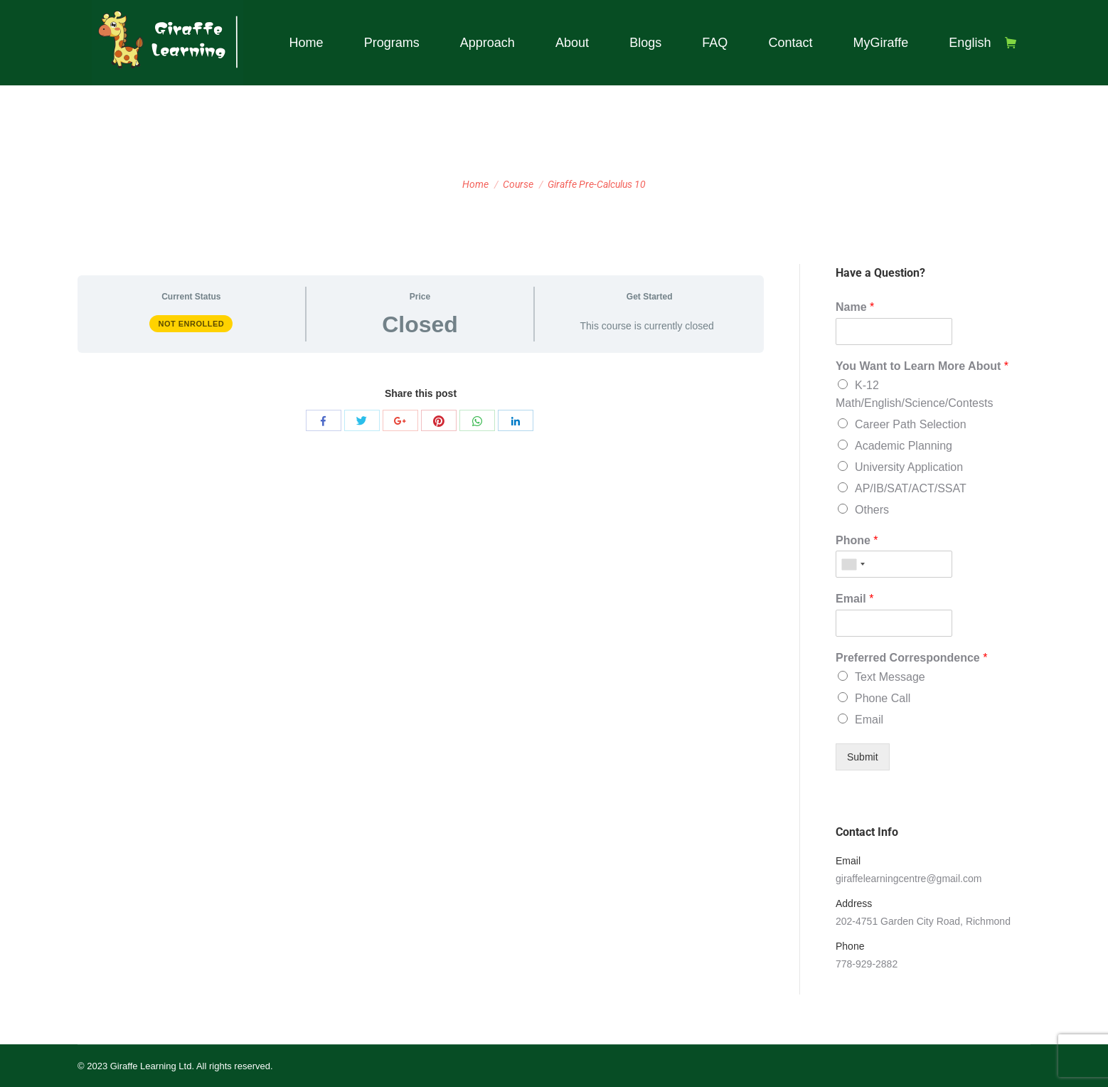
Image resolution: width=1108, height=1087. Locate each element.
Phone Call (882, 698)
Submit (862, 757)
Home (475, 184)
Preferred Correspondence (911, 658)
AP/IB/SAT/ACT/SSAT (910, 488)
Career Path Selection (910, 424)
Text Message (890, 677)
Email (854, 599)
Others (872, 510)
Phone (857, 540)
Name (855, 307)
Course (518, 184)
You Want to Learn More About (922, 366)
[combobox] (852, 564)
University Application (909, 467)
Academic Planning (903, 446)
